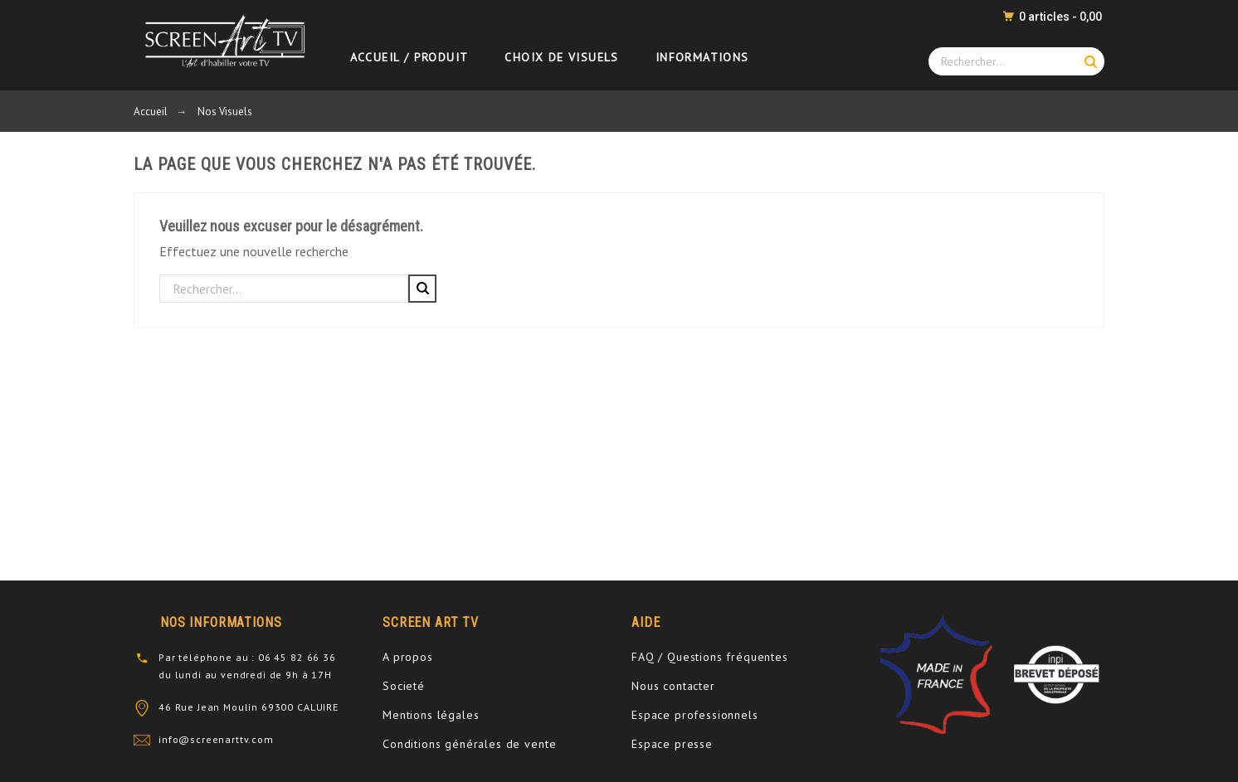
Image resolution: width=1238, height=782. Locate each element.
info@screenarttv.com (216, 739)
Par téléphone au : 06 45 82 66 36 (247, 657)
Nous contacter (673, 685)
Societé (404, 685)
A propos (408, 656)
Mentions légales (431, 714)
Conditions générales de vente (469, 743)
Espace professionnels (694, 714)
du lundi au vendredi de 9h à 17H (245, 674)
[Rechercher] (283, 288)
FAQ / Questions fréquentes (709, 656)
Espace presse (672, 743)
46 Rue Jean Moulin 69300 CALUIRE (248, 707)
